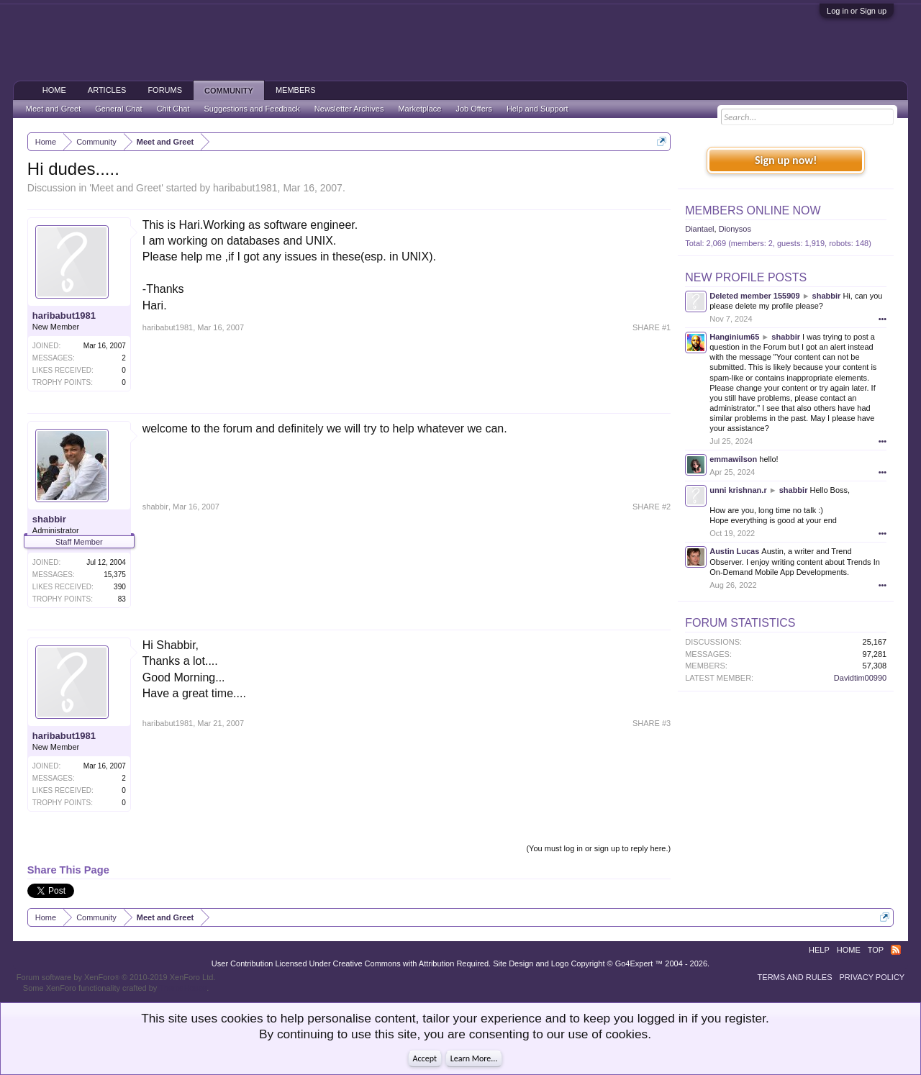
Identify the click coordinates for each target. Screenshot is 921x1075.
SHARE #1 (651, 327)
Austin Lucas (734, 551)
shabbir (49, 519)
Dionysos (735, 228)
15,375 (115, 575)
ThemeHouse (183, 988)
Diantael (699, 228)
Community (228, 90)
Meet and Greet (126, 188)
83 (122, 599)
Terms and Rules (795, 977)
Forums (165, 90)
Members (296, 90)
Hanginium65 (734, 336)
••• (883, 318)
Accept (425, 1058)
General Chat (118, 108)
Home (54, 90)
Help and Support (537, 108)
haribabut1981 (245, 188)
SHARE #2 (651, 506)
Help (819, 949)
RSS (896, 950)
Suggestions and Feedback (252, 108)
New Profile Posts (746, 277)
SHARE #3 (651, 723)
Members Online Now (752, 210)
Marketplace (419, 108)
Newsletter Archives (349, 108)
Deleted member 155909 (754, 295)
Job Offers (473, 108)
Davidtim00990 (860, 677)
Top (876, 949)
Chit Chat (173, 108)
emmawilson (733, 459)
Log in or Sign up (856, 10)
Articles (107, 90)
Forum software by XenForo (116, 977)
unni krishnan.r (737, 490)
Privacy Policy (872, 977)
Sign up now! (786, 160)
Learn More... (474, 1058)
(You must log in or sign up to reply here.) (598, 848)
